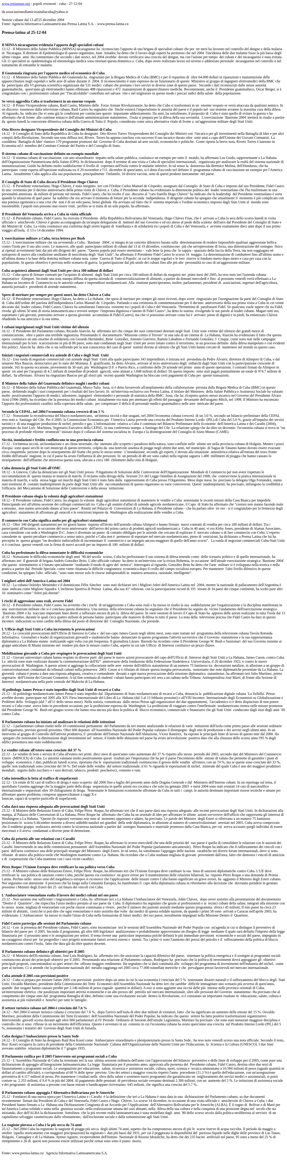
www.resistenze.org (16, 4)
